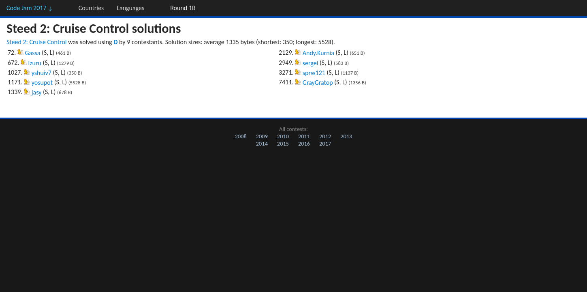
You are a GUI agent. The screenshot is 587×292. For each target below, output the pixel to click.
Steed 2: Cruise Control (36, 42)
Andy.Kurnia (318, 53)
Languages (130, 8)
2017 (325, 143)
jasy (37, 92)
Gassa (33, 53)
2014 (262, 143)
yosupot (42, 82)
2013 (346, 136)
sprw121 (314, 73)
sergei (310, 63)
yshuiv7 (41, 73)
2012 (325, 136)
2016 (304, 143)
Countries (91, 8)
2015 (283, 143)
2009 (262, 136)
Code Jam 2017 (29, 8)
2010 (283, 136)
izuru (34, 63)
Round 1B (182, 8)
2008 (241, 136)
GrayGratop (318, 82)
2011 (304, 136)
